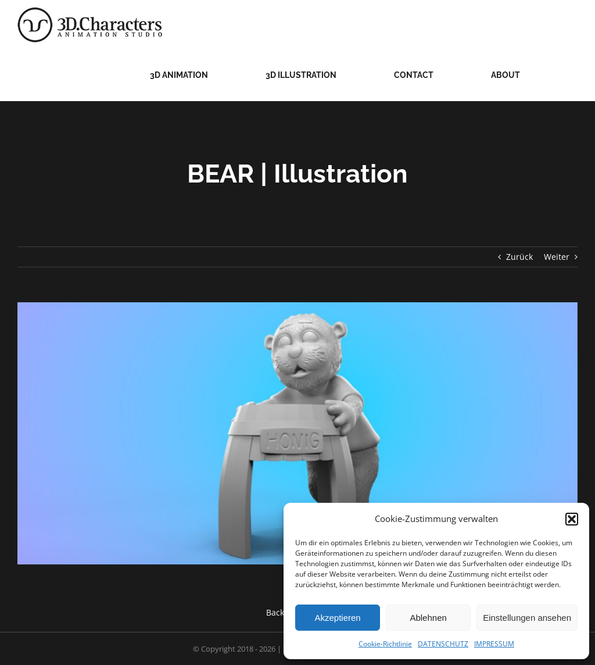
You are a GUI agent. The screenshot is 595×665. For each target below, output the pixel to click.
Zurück (519, 256)
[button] (572, 519)
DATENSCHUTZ (443, 644)
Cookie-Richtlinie (385, 644)
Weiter (556, 256)
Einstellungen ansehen (527, 618)
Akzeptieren (337, 618)
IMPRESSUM (494, 644)
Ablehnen (428, 618)
